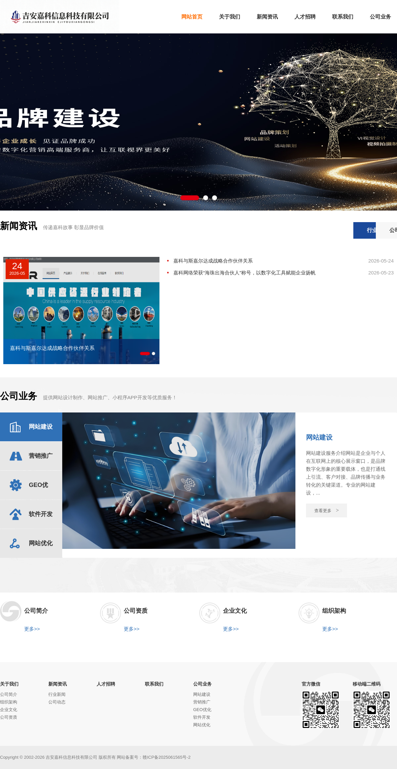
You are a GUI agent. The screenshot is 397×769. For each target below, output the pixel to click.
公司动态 (372, 230)
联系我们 (154, 684)
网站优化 (201, 724)
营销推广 (201, 701)
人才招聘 (106, 684)
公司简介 (8, 694)
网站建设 (201, 694)
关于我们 (9, 684)
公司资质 (8, 717)
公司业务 (202, 684)
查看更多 (326, 510)
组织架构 (8, 701)
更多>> (32, 629)
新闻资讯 (57, 684)
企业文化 (8, 709)
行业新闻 (321, 230)
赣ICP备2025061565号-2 (167, 757)
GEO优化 (202, 709)
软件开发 (201, 717)
